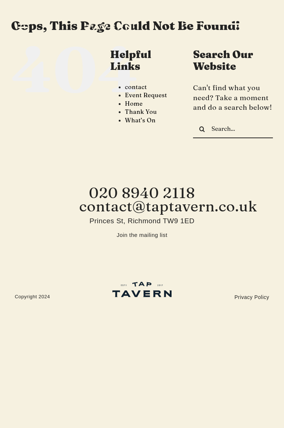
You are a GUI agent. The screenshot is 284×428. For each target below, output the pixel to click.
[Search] (202, 129)
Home (134, 103)
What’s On (140, 120)
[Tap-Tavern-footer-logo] (142, 284)
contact (136, 87)
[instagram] (259, 23)
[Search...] (233, 129)
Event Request (146, 95)
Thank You (141, 111)
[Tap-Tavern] (109, 21)
